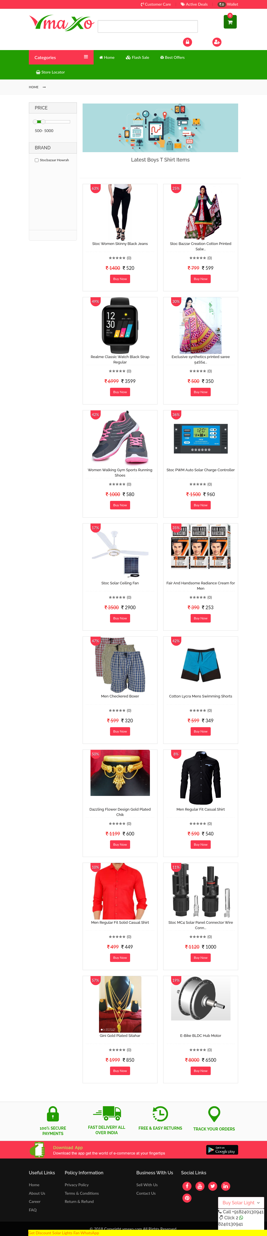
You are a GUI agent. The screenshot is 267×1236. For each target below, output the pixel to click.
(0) (129, 257)
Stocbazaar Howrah (52, 160)
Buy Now (120, 279)
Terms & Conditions (82, 1193)
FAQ (33, 1209)
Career (34, 1201)
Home (34, 1184)
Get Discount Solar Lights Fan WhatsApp (63, 1232)
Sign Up (224, 41)
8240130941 (230, 1224)
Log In (193, 41)
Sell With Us (147, 1184)
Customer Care (156, 4)
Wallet (228, 4)
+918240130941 (247, 1212)
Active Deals (194, 4)
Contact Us (146, 1193)
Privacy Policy (77, 1184)
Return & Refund (79, 1201)
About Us (37, 1193)
